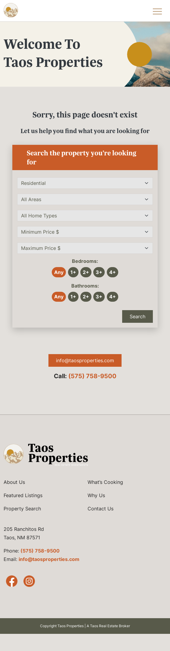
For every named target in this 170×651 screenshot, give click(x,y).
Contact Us (100, 509)
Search (137, 316)
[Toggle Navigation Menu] (157, 11)
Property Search (22, 509)
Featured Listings (23, 495)
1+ (73, 272)
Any (58, 272)
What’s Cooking (105, 482)
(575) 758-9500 (92, 376)
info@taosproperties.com (85, 360)
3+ (99, 272)
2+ (86, 272)
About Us (14, 482)
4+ (112, 272)
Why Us (96, 495)
